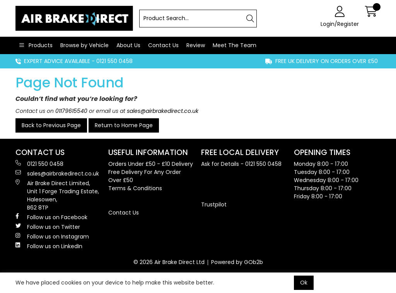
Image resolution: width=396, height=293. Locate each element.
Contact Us (163, 45)
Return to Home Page (124, 125)
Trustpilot (214, 204)
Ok (303, 282)
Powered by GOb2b (237, 262)
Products (40, 45)
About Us (128, 45)
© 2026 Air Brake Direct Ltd (169, 262)
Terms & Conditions (135, 188)
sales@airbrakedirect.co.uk (162, 111)
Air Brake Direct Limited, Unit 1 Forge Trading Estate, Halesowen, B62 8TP (57, 195)
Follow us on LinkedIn (48, 246)
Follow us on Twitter (47, 227)
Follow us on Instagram (52, 236)
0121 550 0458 (39, 164)
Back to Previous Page (51, 125)
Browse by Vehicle (84, 45)
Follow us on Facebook (51, 217)
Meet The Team (234, 45)
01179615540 (71, 111)
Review (195, 45)
